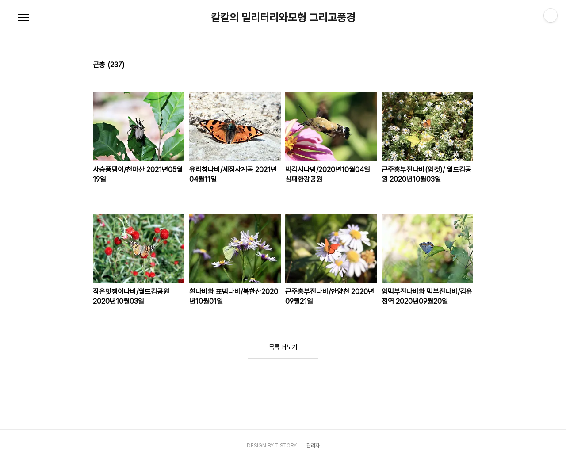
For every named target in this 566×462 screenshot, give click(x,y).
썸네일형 (455, 66)
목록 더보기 (283, 347)
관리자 (313, 446)
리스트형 (468, 66)
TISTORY (286, 446)
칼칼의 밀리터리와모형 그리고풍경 (283, 17)
